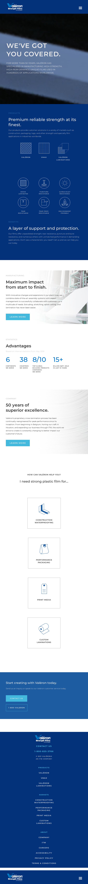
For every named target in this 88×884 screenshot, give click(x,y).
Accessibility (44, 853)
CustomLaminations (44, 822)
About (44, 832)
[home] (14, 7)
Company (44, 837)
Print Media (44, 815)
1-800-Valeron (16, 708)
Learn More (18, 317)
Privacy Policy (44, 858)
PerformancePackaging (44, 809)
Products (44, 768)
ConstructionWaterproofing (44, 801)
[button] (80, 8)
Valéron (44, 773)
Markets (44, 795)
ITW (44, 843)
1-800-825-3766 (44, 751)
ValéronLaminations (44, 784)
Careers (44, 848)
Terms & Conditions (44, 863)
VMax (44, 778)
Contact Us (16, 698)
